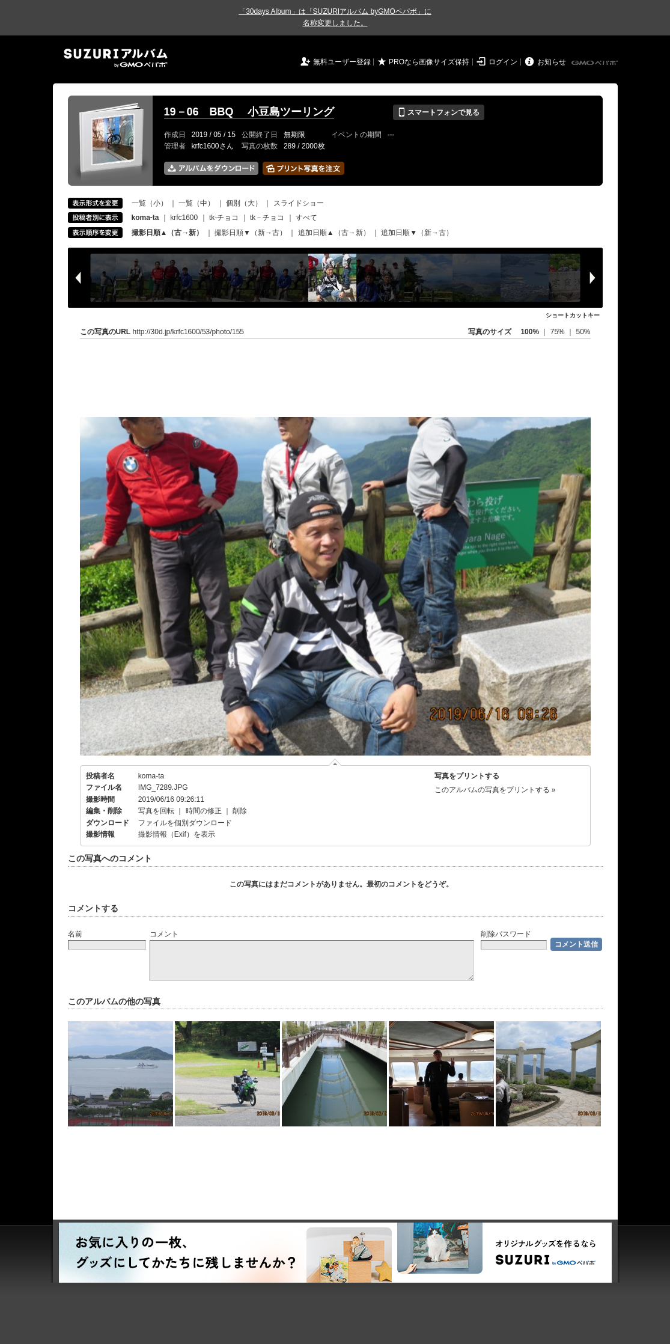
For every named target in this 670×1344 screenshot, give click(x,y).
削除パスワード (506, 934)
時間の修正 (204, 811)
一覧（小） (150, 203)
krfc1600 (184, 217)
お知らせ (551, 62)
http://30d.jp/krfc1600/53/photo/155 (188, 332)
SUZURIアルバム (115, 58)
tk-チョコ (224, 217)
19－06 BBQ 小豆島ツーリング (249, 112)
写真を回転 (156, 811)
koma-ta (151, 776)
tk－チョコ (267, 217)
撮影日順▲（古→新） (168, 232)
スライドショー (298, 203)
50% (583, 332)
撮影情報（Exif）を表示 (176, 834)
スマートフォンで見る (438, 112)
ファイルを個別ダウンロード (185, 823)
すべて (306, 217)
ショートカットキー (573, 315)
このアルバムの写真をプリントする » (495, 790)
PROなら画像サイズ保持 (429, 62)
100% (530, 332)
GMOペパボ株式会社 (595, 63)
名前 (75, 934)
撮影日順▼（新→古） (251, 232)
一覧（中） (196, 203)
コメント (164, 934)
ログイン (503, 62)
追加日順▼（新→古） (417, 232)
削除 (240, 811)
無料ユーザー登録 (342, 62)
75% (558, 332)
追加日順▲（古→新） (334, 232)
